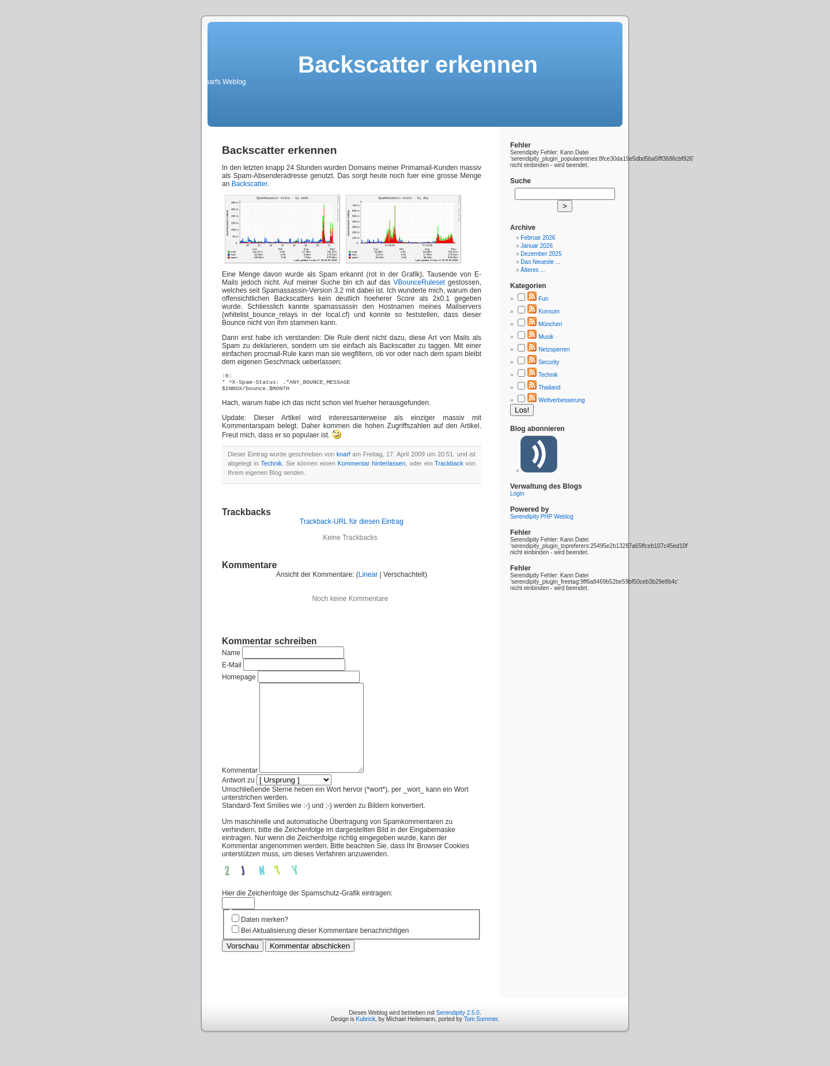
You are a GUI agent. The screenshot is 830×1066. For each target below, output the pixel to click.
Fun (543, 299)
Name (231, 656)
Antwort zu (238, 801)
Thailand (549, 387)
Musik (545, 337)
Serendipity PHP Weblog (542, 516)
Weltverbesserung (561, 400)
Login (517, 493)
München (550, 324)
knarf (343, 457)
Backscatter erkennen (279, 150)
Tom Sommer (481, 1040)
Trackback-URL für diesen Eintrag (351, 525)
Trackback (449, 466)
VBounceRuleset (419, 282)
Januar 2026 (536, 246)
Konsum (549, 311)
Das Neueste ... (540, 262)
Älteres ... (532, 270)
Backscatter (249, 184)
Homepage (239, 680)
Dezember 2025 (540, 254)
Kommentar (240, 791)
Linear (368, 578)
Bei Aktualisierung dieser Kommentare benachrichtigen (325, 951)
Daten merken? (264, 940)
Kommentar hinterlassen (372, 466)
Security (548, 362)
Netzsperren (553, 349)
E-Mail (232, 668)
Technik (271, 466)
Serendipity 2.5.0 (458, 1033)
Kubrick (365, 1040)
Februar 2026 (537, 238)
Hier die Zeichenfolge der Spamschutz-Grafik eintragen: (307, 914)
